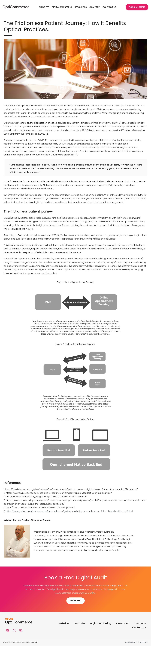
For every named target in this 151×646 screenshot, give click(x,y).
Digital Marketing (62, 7)
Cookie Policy (130, 642)
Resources (81, 7)
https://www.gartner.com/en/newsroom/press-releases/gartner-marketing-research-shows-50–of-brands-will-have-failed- (70, 511)
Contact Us (109, 7)
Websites (44, 7)
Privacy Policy (143, 642)
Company (94, 7)
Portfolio (79, 623)
